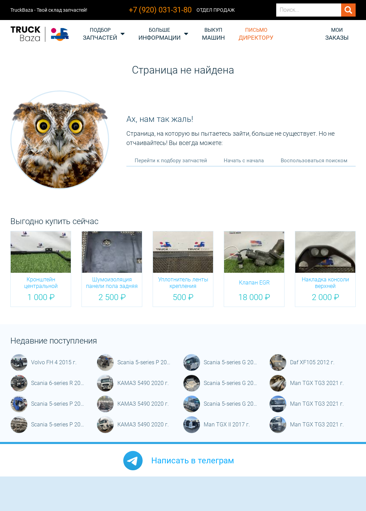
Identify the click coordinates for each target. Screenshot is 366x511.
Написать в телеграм (192, 460)
